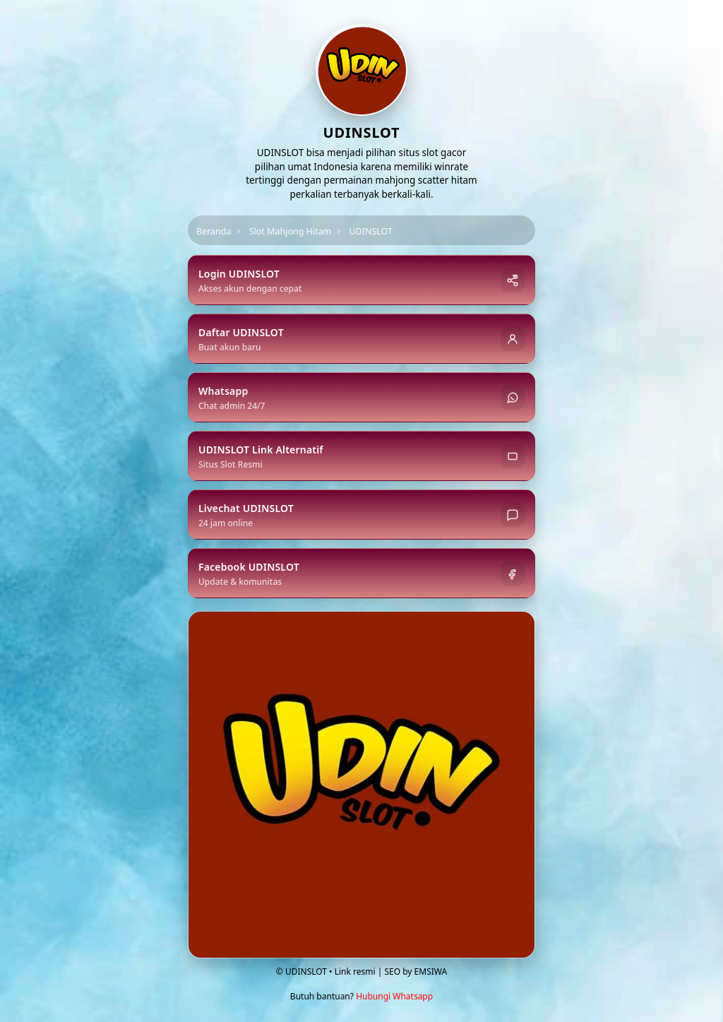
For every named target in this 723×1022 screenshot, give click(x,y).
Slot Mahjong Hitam (290, 231)
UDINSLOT (371, 231)
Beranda (214, 231)
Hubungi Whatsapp (394, 996)
